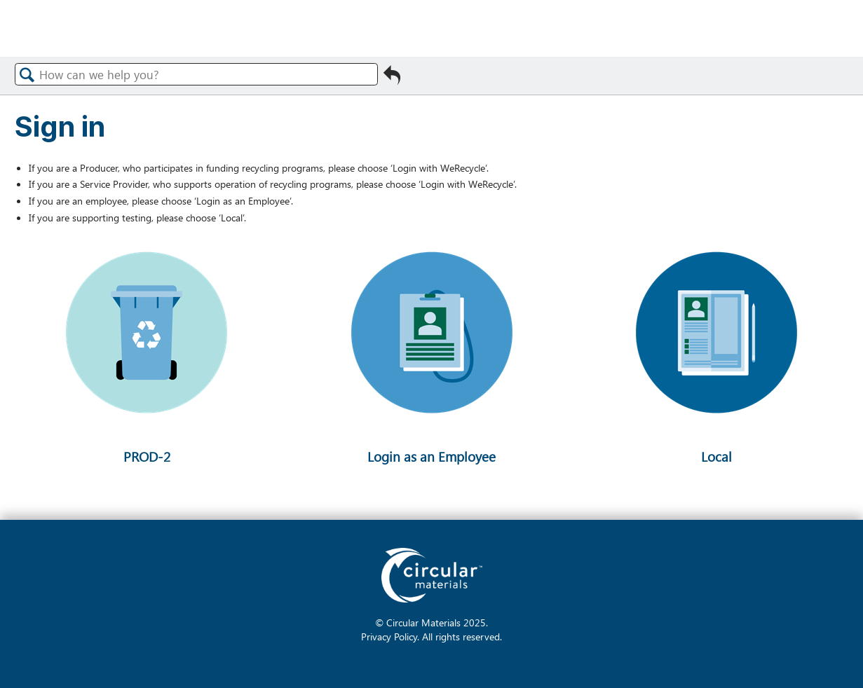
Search (27, 74)
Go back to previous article (392, 76)
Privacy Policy (389, 636)
